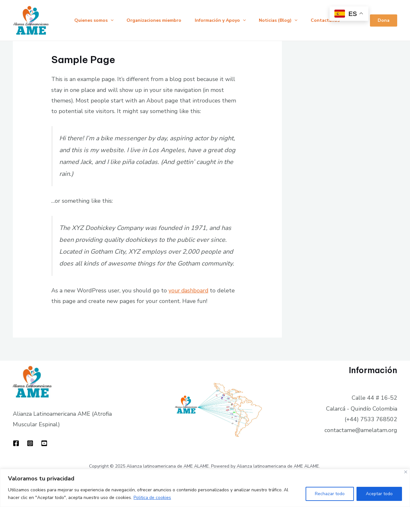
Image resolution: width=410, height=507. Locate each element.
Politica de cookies (152, 498)
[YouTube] (44, 443)
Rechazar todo (330, 494)
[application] (111, 20)
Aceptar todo (379, 494)
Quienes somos (94, 20)
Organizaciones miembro (157, 20)
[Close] (405, 471)
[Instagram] (30, 443)
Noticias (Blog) (285, 20)
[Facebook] (16, 443)
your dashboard (188, 290)
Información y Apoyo (225, 20)
